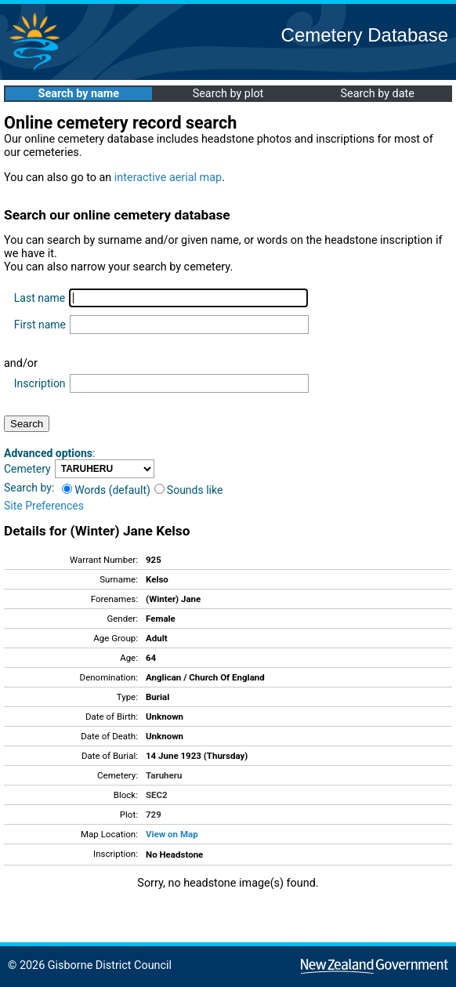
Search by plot (228, 93)
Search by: (29, 487)
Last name (39, 298)
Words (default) (106, 490)
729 (153, 814)
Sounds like (188, 490)
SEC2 (157, 794)
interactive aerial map (168, 177)
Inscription (40, 383)
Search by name (78, 93)
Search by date (377, 93)
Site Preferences (44, 505)
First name (40, 324)
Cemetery (27, 469)
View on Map (172, 834)
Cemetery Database (364, 34)
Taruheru (164, 775)
